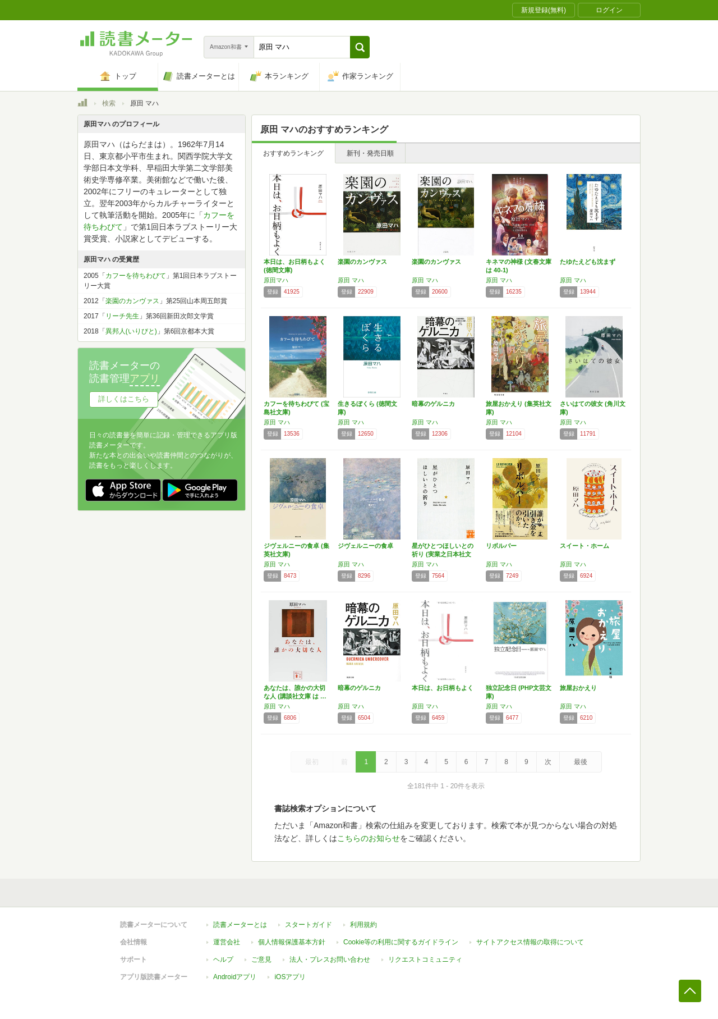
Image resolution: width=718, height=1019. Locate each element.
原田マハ (276, 280)
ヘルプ (223, 959)
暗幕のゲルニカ (433, 403)
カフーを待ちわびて (135, 276)
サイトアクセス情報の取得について (530, 942)
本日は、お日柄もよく (442, 687)
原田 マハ (351, 280)
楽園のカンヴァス (362, 261)
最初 (312, 762)
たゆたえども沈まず (587, 261)
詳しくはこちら (123, 399)
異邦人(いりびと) (131, 331)
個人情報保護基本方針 (291, 942)
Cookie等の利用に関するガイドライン (400, 942)
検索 (109, 103)
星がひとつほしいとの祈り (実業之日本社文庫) (442, 554)
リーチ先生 (122, 316)
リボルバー (501, 545)
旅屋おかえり (578, 687)
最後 (580, 762)
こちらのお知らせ (368, 838)
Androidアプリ (234, 977)
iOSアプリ (290, 977)
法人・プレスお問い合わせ (329, 959)
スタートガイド (308, 924)
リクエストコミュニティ (425, 959)
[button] (360, 47)
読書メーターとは (240, 924)
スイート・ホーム (584, 545)
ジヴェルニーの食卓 (365, 545)
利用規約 (363, 924)
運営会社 (226, 942)
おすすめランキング (293, 153)
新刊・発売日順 (370, 153)
